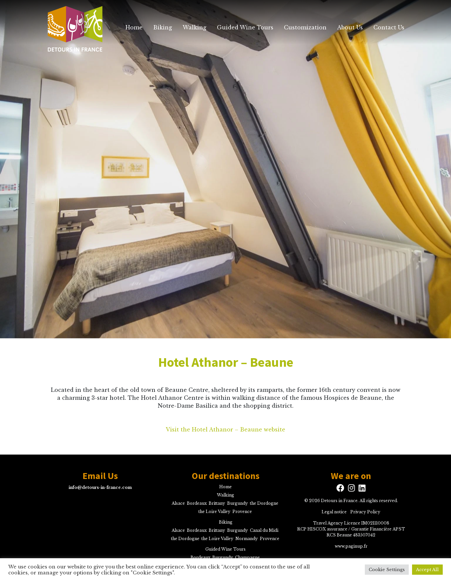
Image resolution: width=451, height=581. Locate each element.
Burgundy (237, 503)
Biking (162, 27)
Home (134, 27)
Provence (242, 511)
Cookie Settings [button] (387, 569)
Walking (194, 27)
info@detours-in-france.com (100, 487)
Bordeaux (197, 503)
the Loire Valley (214, 511)
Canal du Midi (264, 530)
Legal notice (334, 511)
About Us (350, 27)
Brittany (217, 503)
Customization (305, 27)
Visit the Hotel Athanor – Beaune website (225, 429)
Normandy (246, 538)
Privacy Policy (365, 511)
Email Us (100, 476)
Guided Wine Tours (245, 27)
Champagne (247, 557)
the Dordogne (264, 503)
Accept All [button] (427, 569)
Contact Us (388, 27)
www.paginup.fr (351, 546)
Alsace (178, 503)
